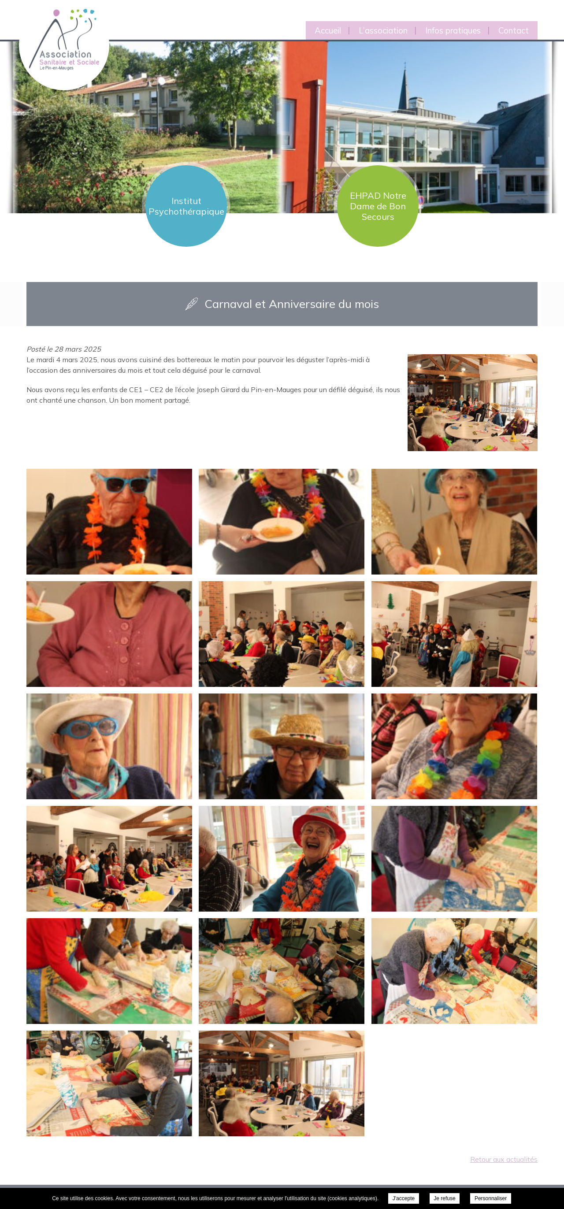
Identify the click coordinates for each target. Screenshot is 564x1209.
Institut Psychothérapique (186, 206)
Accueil (328, 30)
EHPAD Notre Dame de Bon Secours (378, 206)
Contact (513, 30)
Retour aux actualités (504, 1159)
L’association (383, 30)
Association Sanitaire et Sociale (58, 30)
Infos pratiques (453, 30)
